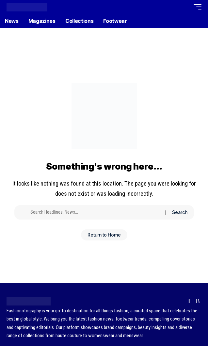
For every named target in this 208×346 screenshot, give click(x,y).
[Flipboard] (189, 301)
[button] (172, 7)
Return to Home (104, 235)
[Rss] (197, 301)
